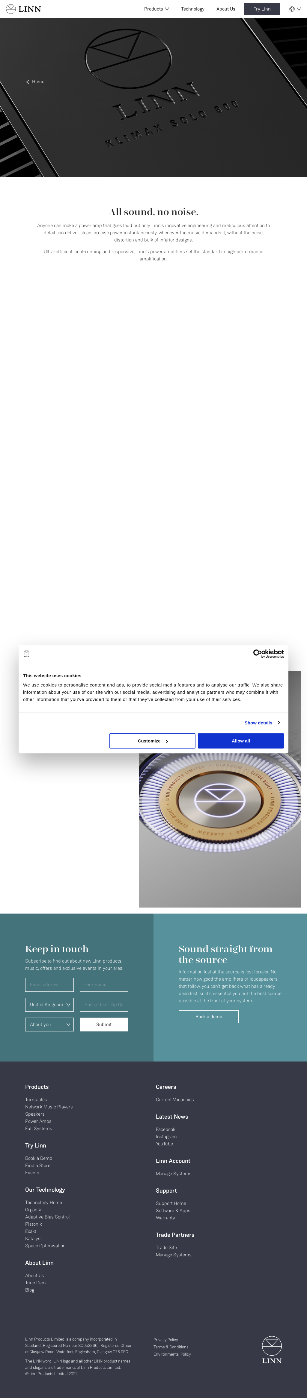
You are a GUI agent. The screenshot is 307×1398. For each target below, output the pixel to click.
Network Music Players (49, 1107)
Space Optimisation (45, 1246)
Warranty (165, 1218)
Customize (153, 740)
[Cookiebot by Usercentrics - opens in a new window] (257, 653)
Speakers (35, 1114)
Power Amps (38, 1121)
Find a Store (37, 1165)
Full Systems (38, 1128)
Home (38, 81)
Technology (192, 9)
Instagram (166, 1136)
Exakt (30, 1231)
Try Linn (262, 9)
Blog (29, 1290)
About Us (225, 9)
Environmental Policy (172, 1354)
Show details (259, 722)
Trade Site (166, 1247)
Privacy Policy (166, 1339)
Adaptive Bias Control (47, 1217)
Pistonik (33, 1224)
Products (156, 9)
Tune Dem (35, 1283)
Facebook (165, 1129)
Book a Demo (38, 1158)
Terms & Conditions (171, 1346)
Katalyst (33, 1238)
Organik (33, 1209)
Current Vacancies (175, 1099)
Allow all (241, 740)
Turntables (36, 1099)
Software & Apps (173, 1210)
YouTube (164, 1144)
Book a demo (208, 1016)
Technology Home (43, 1202)
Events (32, 1172)
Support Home (171, 1203)
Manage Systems (174, 1173)
